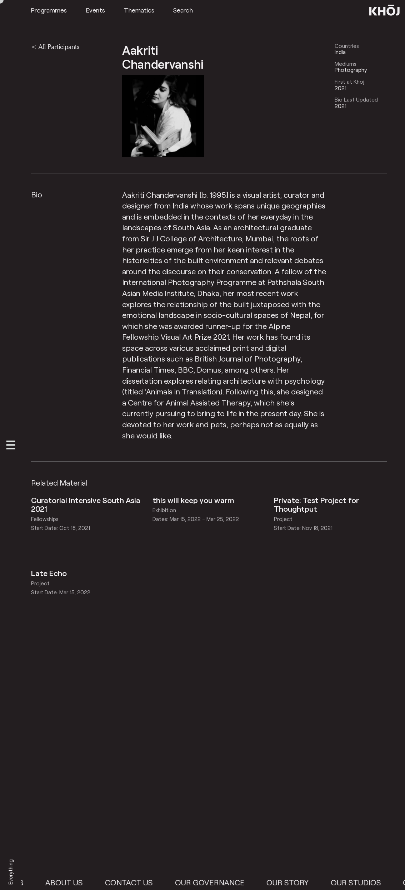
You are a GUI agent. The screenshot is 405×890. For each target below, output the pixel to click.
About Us (68, 882)
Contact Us (133, 882)
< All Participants (55, 46)
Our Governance (214, 882)
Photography (351, 70)
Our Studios (360, 882)
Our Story (292, 882)
